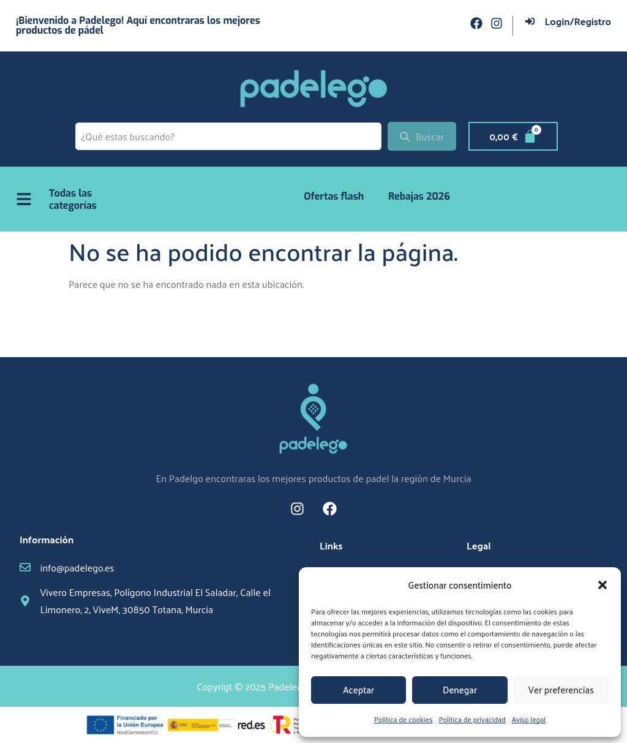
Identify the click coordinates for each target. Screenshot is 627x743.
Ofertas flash (334, 196)
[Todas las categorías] (24, 199)
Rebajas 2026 (419, 196)
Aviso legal (529, 719)
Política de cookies (403, 719)
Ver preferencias (561, 689)
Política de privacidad (471, 719)
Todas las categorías (73, 199)
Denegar (460, 689)
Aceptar (358, 689)
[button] (602, 585)
